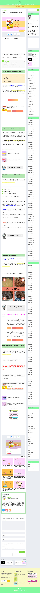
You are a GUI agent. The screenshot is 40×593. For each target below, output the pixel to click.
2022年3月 (30, 211)
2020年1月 (30, 255)
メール (3, 535)
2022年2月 (30, 212)
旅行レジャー (31, 90)
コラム (30, 109)
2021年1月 (30, 236)
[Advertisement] (13, 45)
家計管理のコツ (32, 95)
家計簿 (30, 96)
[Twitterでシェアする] (8, 34)
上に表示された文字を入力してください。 (8, 547)
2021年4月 (30, 231)
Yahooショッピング (20, 111)
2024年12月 (31, 150)
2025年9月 (30, 133)
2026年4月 (30, 120)
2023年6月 (30, 183)
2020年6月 (30, 246)
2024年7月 (30, 159)
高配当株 (31, 104)
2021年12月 (31, 216)
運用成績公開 (31, 85)
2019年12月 (31, 257)
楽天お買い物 (31, 114)
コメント (4, 520)
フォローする (9, 451)
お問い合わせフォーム (23, 590)
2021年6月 (30, 227)
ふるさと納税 (31, 111)
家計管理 (30, 93)
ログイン (29, 464)
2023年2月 (30, 190)
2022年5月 (30, 207)
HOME (20, 588)
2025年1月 (30, 148)
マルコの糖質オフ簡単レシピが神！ (9, 65)
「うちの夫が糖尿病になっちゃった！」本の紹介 (10, 62)
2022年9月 (30, 200)
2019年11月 (31, 259)
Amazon (9, 111)
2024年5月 (30, 163)
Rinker (12, 108)
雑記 (24, 456)
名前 (3, 531)
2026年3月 (30, 122)
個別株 (30, 78)
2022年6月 (30, 205)
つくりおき (31, 75)
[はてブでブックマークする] (15, 34)
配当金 (30, 86)
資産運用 (30, 98)
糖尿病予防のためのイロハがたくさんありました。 (11, 64)
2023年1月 (30, 192)
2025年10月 (31, 131)
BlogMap (29, 583)
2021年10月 (31, 220)
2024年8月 (30, 157)
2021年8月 (30, 224)
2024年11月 (31, 152)
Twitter (3, 511)
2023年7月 (30, 181)
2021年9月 (30, 222)
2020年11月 (31, 240)
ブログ (30, 112)
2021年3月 (30, 233)
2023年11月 (31, 174)
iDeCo (30, 99)
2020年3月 (30, 251)
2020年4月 (30, 249)
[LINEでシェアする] (18, 34)
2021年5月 (30, 229)
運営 (29, 106)
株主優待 (31, 83)
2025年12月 (31, 128)
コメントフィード (31, 468)
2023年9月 (30, 177)
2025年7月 (30, 137)
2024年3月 (30, 166)
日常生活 (31, 77)
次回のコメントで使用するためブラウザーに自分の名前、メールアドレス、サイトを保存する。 (14, 544)
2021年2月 (30, 235)
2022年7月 (30, 203)
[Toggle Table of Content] (23, 61)
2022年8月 (30, 201)
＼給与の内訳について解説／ (20, 6)
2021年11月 (31, 218)
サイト (3, 539)
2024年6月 (30, 161)
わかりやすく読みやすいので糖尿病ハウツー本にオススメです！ (13, 66)
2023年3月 (30, 188)
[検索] (38, 10)
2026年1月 (30, 126)
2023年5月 (30, 185)
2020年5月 (30, 248)
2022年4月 (30, 209)
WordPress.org (30, 469)
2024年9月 (30, 155)
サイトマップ (31, 72)
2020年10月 (31, 242)
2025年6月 (30, 139)
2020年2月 (30, 253)
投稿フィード (30, 466)
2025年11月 (31, 129)
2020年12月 (31, 238)
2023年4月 (30, 187)
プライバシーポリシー (17, 590)
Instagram (7, 511)
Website (10, 511)
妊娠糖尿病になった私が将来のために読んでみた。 (11, 63)
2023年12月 (31, 172)
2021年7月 (30, 225)
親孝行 (30, 91)
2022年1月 (30, 214)
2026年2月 (30, 124)
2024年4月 (30, 164)
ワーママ (30, 73)
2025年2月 (30, 146)
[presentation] (7, 554)
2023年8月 (30, 179)
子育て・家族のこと (32, 88)
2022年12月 (31, 194)
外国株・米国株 (32, 82)
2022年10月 (31, 198)
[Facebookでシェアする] (12, 34)
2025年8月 (30, 135)
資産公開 (31, 103)
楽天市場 (14, 111)
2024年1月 (30, 170)
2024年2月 (30, 168)
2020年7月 (30, 244)
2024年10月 (31, 153)
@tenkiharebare (31, 19)
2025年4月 (30, 142)
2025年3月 (30, 144)
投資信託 (31, 101)
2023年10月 (31, 176)
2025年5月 (30, 140)
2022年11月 (31, 196)
